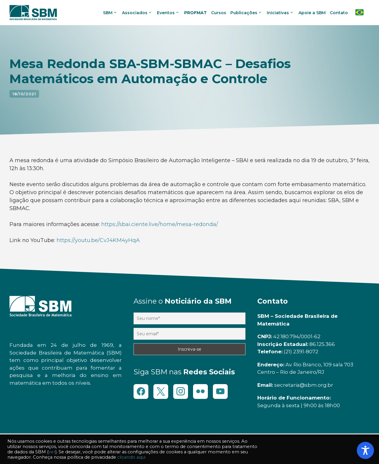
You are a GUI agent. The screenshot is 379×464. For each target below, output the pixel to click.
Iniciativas (281, 12)
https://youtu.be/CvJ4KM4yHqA (98, 240)
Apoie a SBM (312, 12)
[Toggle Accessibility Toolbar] (365, 450)
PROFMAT (195, 12)
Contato (339, 12)
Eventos (169, 12)
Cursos (218, 12)
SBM (111, 12)
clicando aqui (131, 457)
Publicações (247, 12)
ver (52, 452)
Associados (138, 12)
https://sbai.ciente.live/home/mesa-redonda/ (159, 224)
